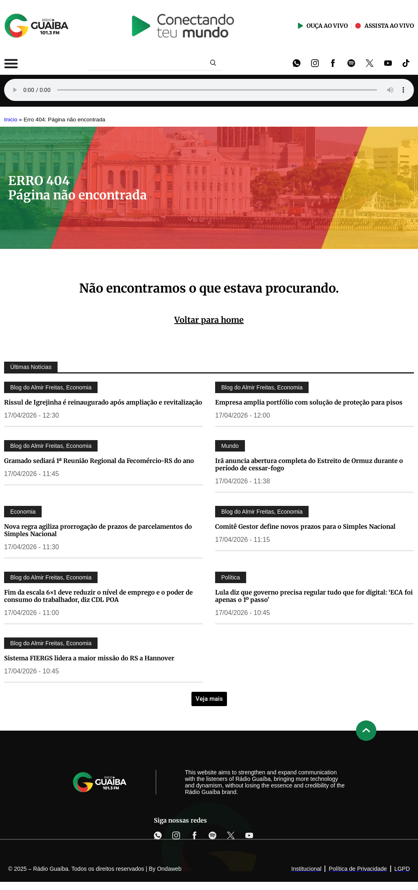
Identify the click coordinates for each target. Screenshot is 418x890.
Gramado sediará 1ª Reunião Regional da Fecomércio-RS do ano (99, 461)
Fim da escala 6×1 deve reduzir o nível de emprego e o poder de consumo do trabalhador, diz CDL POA (98, 596)
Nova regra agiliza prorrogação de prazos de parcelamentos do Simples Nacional (98, 530)
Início (11, 119)
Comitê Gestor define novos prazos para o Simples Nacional (305, 526)
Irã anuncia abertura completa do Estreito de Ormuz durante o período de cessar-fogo (309, 464)
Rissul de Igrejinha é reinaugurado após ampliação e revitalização (103, 402)
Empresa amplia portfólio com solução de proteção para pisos (308, 402)
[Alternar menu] (11, 63)
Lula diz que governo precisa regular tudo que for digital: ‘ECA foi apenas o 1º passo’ (314, 596)
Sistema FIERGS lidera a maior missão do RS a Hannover (89, 658)
